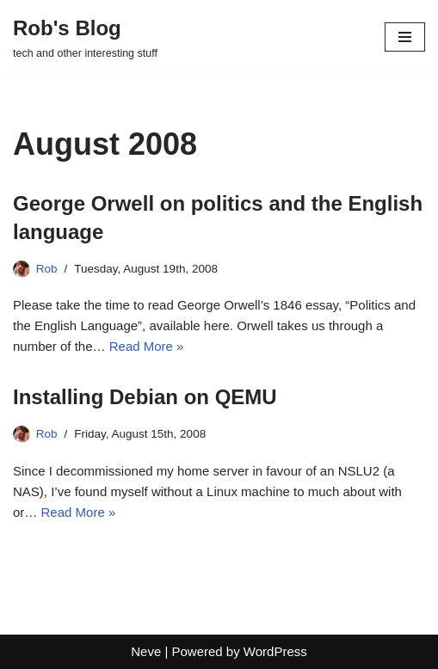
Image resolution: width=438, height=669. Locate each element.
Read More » (146, 346)
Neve (146, 651)
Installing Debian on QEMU (145, 396)
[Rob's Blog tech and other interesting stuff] (85, 37)
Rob (47, 268)
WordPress (275, 651)
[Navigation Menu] (405, 37)
